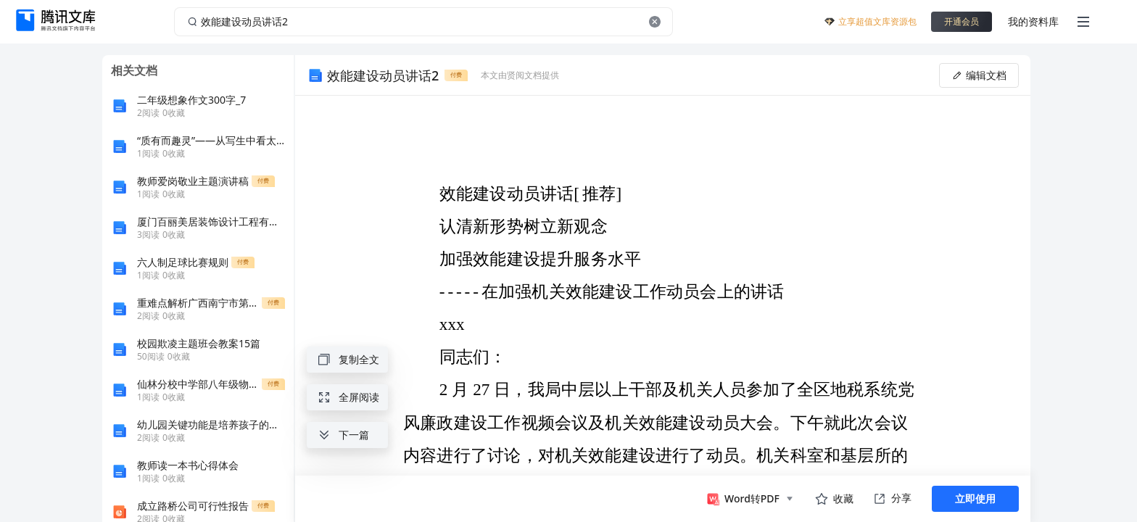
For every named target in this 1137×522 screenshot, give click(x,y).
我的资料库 (1033, 21)
